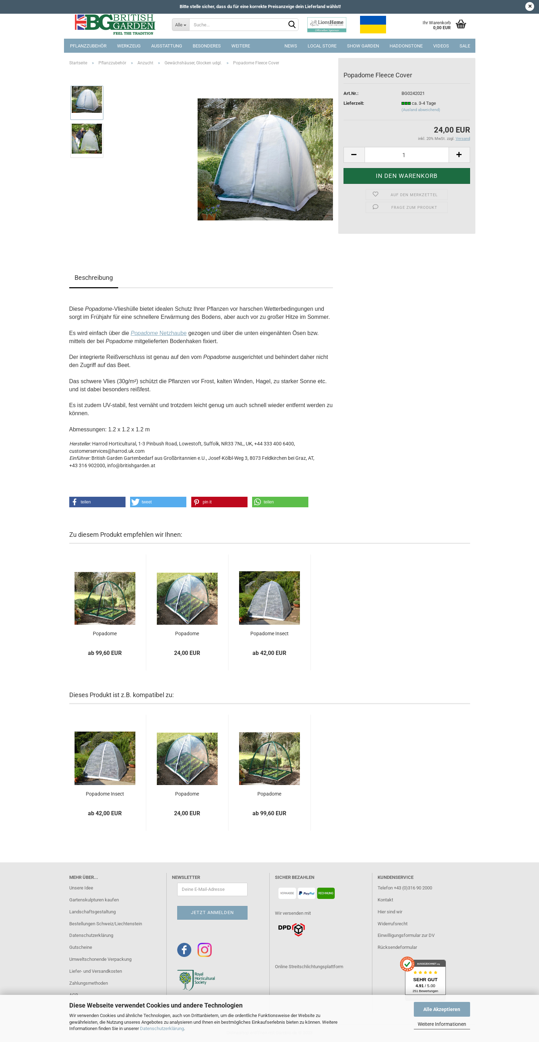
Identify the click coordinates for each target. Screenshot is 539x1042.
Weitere (240, 46)
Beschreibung (94, 277)
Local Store (322, 46)
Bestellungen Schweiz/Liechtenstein (105, 923)
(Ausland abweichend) (421, 110)
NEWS (290, 46)
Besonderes (207, 46)
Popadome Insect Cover (269, 634)
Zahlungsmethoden (88, 983)
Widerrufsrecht (393, 923)
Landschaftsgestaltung (92, 911)
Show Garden (363, 46)
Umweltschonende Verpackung (100, 959)
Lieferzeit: (354, 103)
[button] (97, 502)
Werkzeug (129, 46)
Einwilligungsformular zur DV (406, 935)
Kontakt (385, 899)
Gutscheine (80, 947)
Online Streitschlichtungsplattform (309, 966)
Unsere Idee (81, 887)
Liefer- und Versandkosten (95, 971)
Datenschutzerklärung (162, 1028)
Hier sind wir (390, 911)
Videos (441, 46)
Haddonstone (406, 46)
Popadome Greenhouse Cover (187, 634)
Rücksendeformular (397, 947)
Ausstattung (166, 46)
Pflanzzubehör (88, 46)
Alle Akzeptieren (441, 1009)
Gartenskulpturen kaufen (94, 899)
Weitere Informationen (442, 1024)
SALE (465, 46)
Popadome (105, 633)
